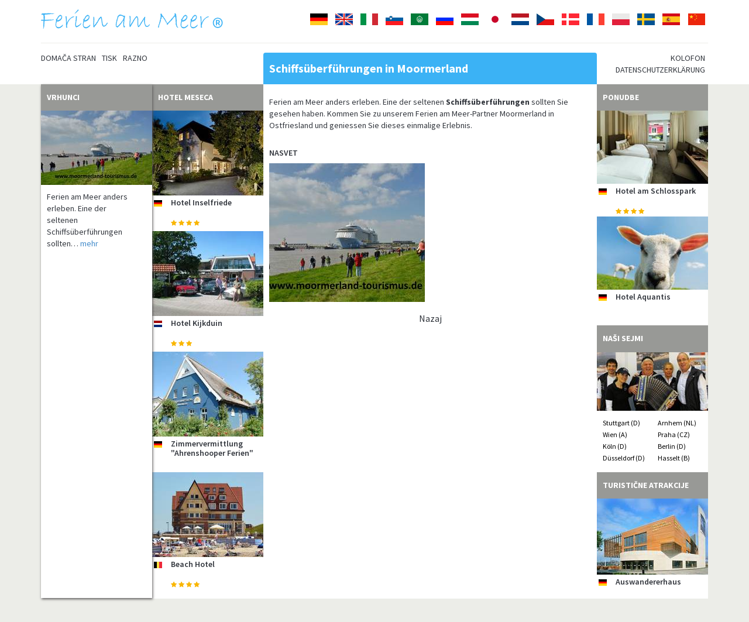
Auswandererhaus (648, 581)
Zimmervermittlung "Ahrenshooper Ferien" (212, 448)
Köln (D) (615, 446)
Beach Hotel (193, 564)
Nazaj (430, 318)
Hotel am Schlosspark (656, 190)
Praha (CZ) (674, 434)
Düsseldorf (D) (624, 457)
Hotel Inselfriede (201, 202)
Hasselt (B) (674, 457)
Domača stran (68, 58)
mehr (89, 243)
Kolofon (688, 58)
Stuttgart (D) (621, 422)
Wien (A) (615, 434)
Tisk (109, 58)
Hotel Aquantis (643, 296)
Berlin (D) (672, 446)
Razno (135, 58)
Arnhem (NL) (677, 422)
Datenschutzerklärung (660, 69)
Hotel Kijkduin (196, 323)
